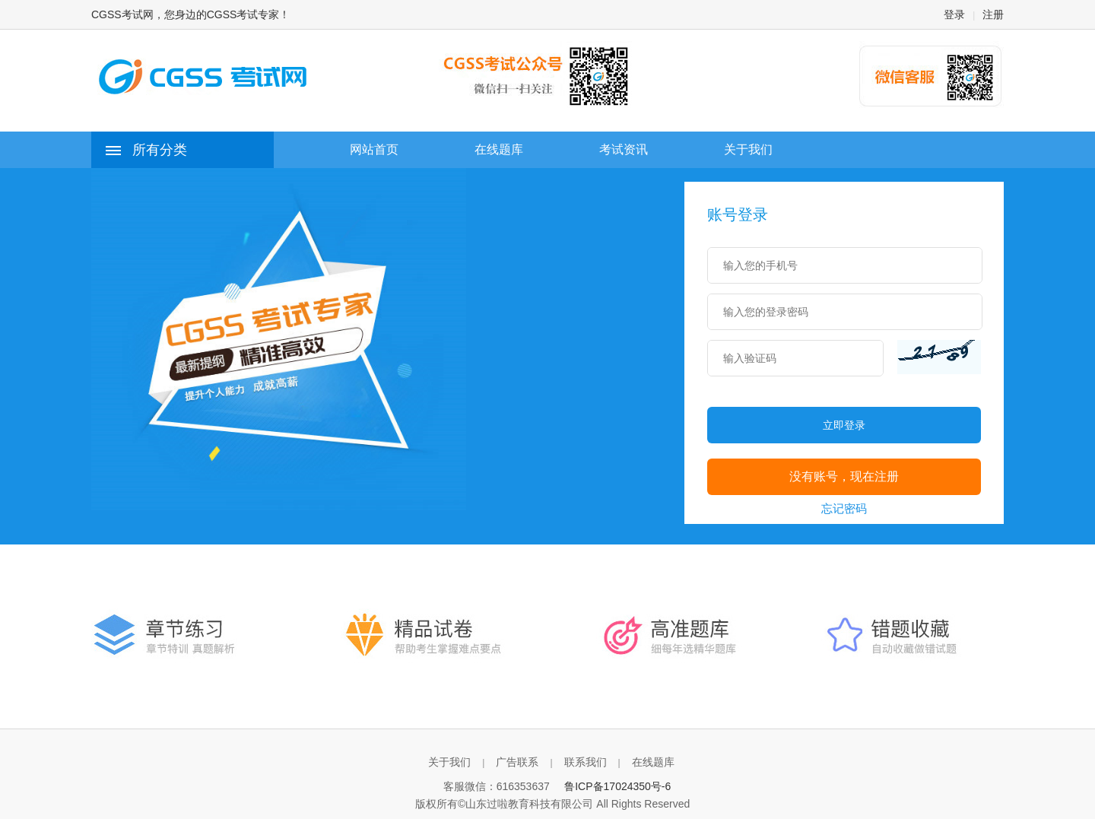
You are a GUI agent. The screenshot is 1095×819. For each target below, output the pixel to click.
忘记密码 (844, 508)
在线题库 (653, 762)
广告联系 (517, 762)
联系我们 (585, 762)
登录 (954, 14)
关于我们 (449, 762)
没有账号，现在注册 (844, 476)
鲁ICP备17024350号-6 (617, 786)
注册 (993, 14)
